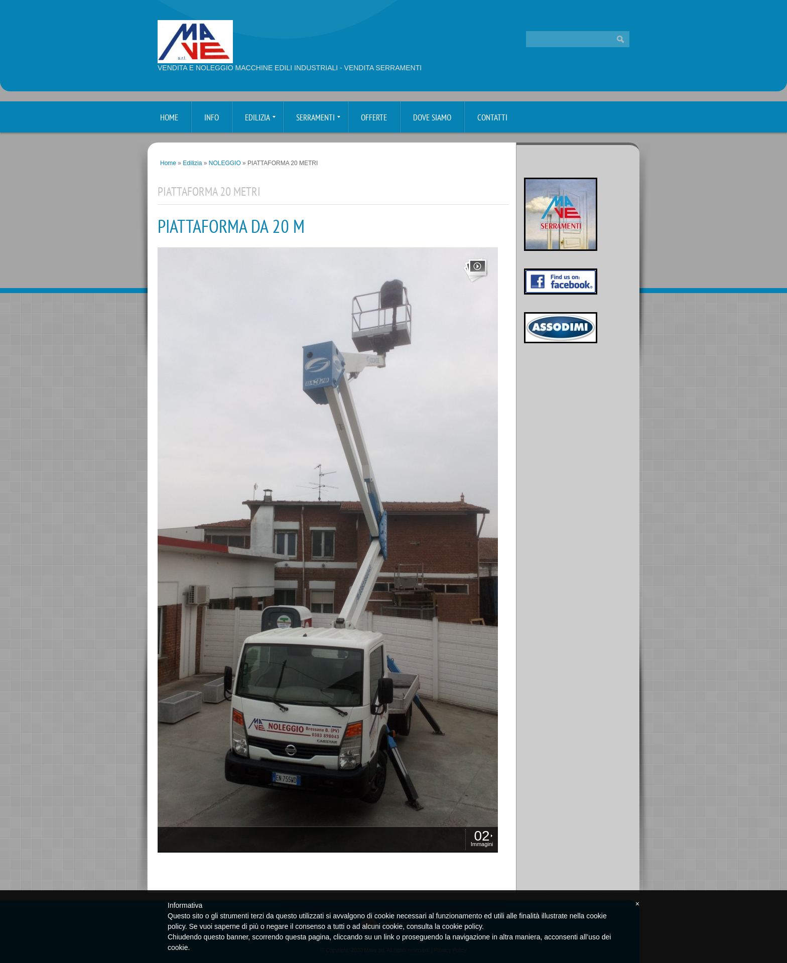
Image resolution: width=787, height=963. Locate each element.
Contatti (492, 118)
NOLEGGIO (225, 163)
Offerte (374, 118)
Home (169, 118)
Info (211, 118)
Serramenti (318, 118)
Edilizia (260, 118)
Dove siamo (432, 118)
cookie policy (462, 926)
